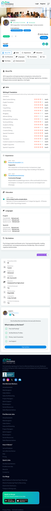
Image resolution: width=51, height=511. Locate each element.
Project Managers (8, 398)
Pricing (5, 456)
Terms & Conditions (17, 510)
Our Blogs (6, 476)
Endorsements (19, 61)
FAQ (4, 454)
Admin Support (7, 401)
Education (38, 53)
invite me (44, 37)
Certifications (7, 57)
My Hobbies (32, 57)
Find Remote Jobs (9, 414)
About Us (5, 469)
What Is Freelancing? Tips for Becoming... (15, 483)
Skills (16, 53)
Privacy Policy (7, 510)
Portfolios (6, 61)
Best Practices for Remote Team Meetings (15, 480)
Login (37, 3)
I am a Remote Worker (9, 451)
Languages (20, 57)
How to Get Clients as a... (10, 485)
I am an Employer (8, 448)
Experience (26, 53)
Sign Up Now (25, 347)
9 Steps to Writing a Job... (10, 488)
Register (43, 3)
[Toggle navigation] (48, 4)
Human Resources (8, 407)
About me (6, 53)
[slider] (38, 99)
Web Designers (7, 390)
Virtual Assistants (7, 387)
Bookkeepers (7, 404)
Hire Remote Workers (10, 384)
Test (42, 57)
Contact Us (6, 472)
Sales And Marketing (9, 396)
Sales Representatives (9, 410)
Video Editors (6, 393)
